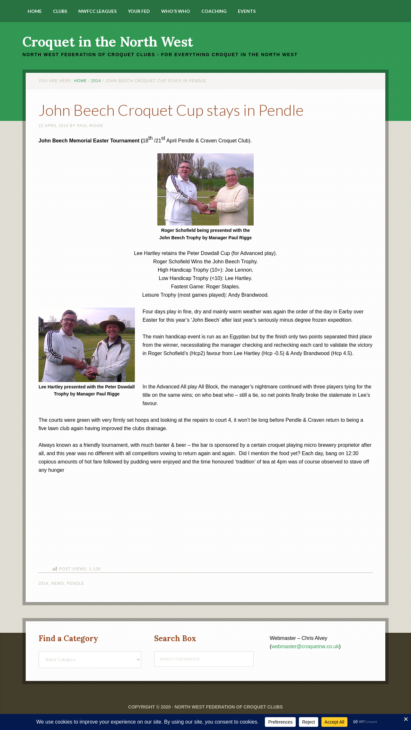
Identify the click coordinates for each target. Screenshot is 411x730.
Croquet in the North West (107, 41)
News (57, 583)
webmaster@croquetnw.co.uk (305, 646)
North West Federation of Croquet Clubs (228, 706)
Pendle (75, 583)
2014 (43, 583)
